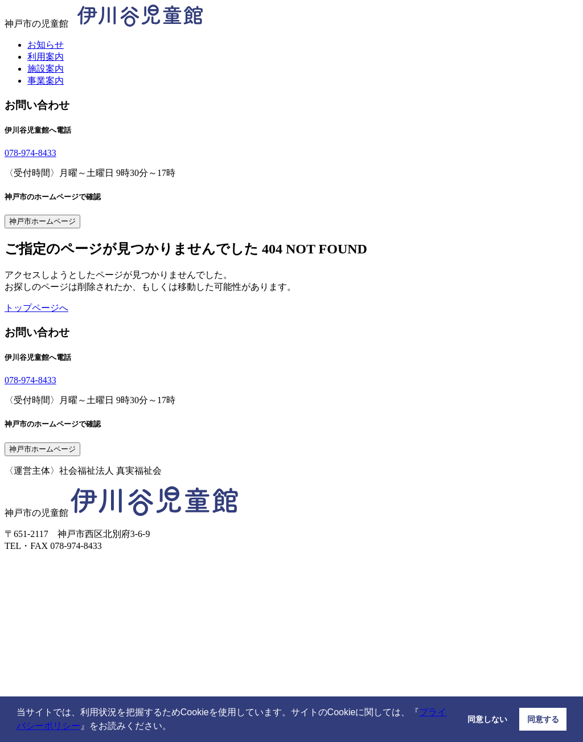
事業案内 (45, 80)
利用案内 (45, 57)
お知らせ (45, 45)
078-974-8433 (30, 153)
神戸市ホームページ (42, 221)
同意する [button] (543, 719)
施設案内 (45, 68)
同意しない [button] (487, 719)
